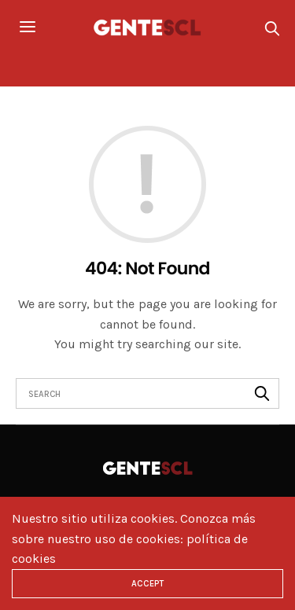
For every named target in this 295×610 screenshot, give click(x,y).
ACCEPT (147, 584)
